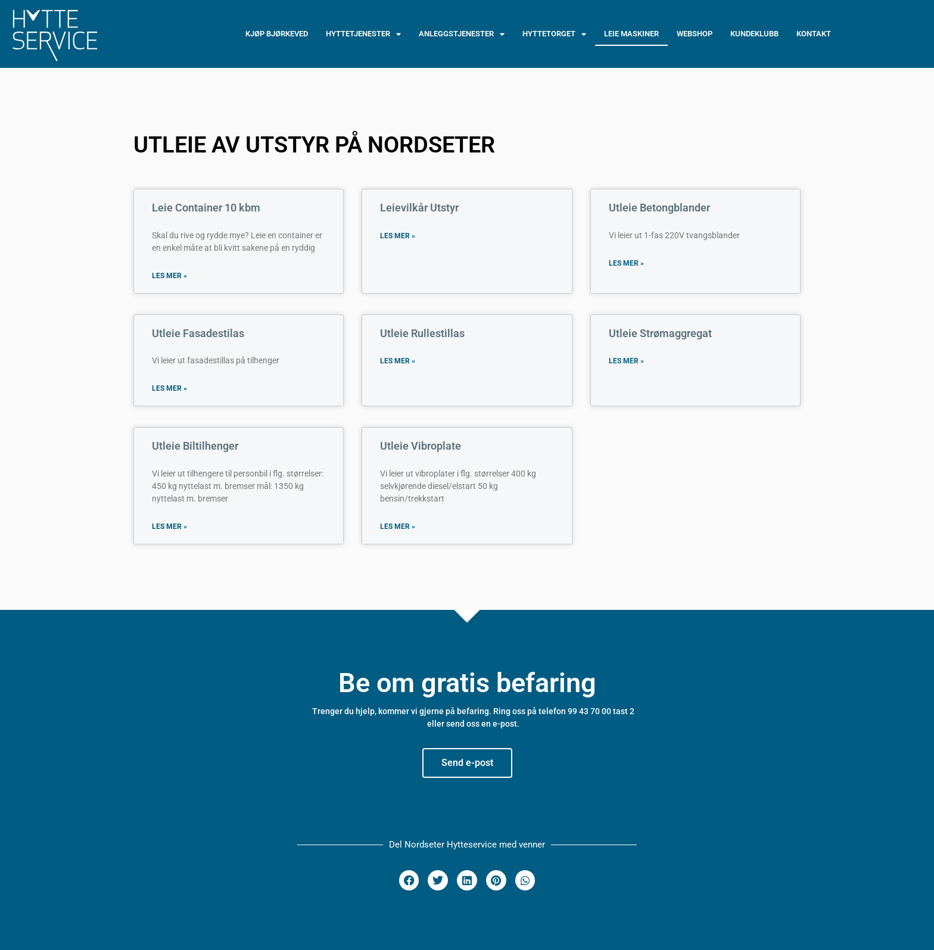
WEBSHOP (694, 33)
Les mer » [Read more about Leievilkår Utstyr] (397, 236)
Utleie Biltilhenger (195, 446)
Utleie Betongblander (659, 207)
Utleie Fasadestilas (198, 333)
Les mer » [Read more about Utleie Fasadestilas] (169, 388)
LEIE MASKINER (631, 33)
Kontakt (813, 33)
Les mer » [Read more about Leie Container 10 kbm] (169, 276)
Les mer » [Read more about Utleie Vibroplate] (397, 526)
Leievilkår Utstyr (419, 207)
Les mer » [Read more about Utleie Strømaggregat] (626, 361)
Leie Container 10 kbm (206, 207)
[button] (409, 880)
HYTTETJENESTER (363, 34)
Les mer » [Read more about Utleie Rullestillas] (397, 361)
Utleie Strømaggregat (660, 333)
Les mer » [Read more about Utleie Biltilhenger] (169, 526)
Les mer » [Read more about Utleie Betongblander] (626, 263)
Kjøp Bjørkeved (276, 33)
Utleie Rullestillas (422, 333)
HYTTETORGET (554, 34)
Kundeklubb (754, 33)
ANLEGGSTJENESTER (462, 34)
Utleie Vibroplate (420, 446)
